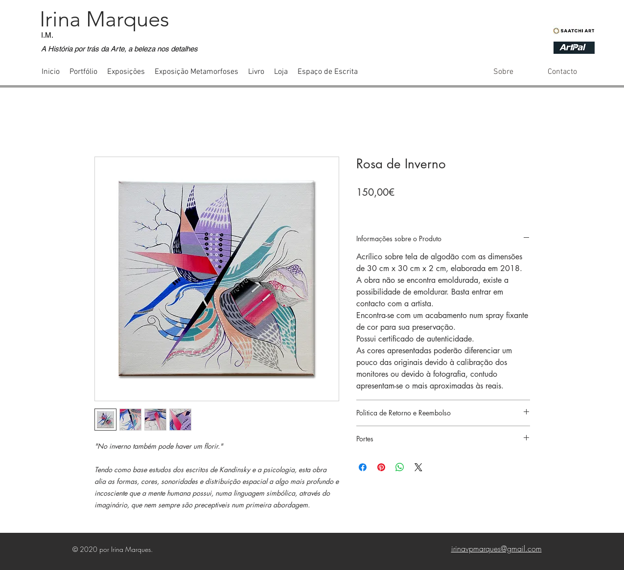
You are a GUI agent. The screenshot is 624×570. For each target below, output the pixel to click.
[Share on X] (418, 467)
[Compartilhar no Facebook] (363, 467)
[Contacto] (562, 72)
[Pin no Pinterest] (381, 467)
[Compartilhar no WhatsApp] (400, 467)
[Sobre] (503, 72)
